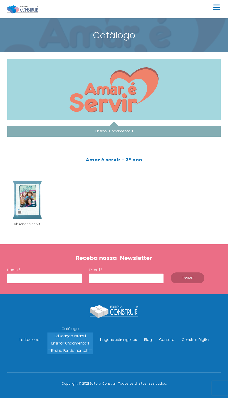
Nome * (44, 275)
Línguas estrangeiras (118, 339)
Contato (166, 339)
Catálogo (70, 328)
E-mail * (126, 275)
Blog (148, 339)
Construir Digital (195, 339)
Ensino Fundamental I (70, 343)
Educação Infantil (70, 336)
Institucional (29, 339)
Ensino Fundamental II (70, 350)
